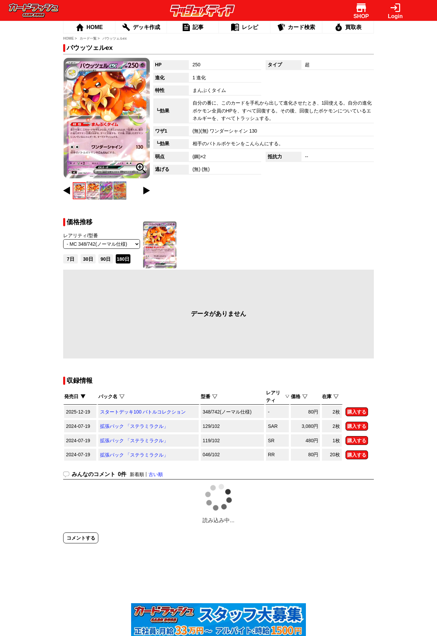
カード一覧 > (90, 38)
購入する (356, 412)
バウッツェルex (114, 38)
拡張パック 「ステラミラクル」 (134, 426)
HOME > (70, 38)
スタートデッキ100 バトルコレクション (143, 412)
